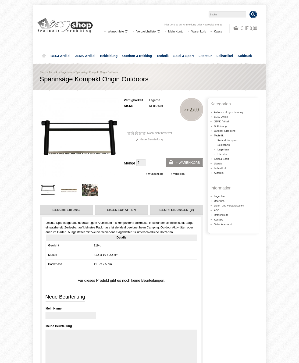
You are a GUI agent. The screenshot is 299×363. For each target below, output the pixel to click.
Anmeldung (189, 24)
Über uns (219, 200)
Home (44, 56)
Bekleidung (108, 56)
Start (42, 72)
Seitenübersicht (223, 224)
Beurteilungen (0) (176, 210)
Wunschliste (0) (118, 31)
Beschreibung (66, 210)
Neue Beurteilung (149, 139)
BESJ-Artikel (60, 56)
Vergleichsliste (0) (148, 31)
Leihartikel (225, 56)
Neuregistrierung (212, 24)
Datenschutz (221, 215)
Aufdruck (245, 56)
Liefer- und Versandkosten (229, 205)
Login (159, 329)
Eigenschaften (121, 210)
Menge (129, 163)
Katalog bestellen (223, 333)
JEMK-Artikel (85, 56)
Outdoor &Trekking (137, 56)
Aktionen (105, 329)
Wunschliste (163, 338)
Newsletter (162, 343)
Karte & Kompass (227, 140)
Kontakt (218, 219)
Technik (163, 56)
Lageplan (219, 196)
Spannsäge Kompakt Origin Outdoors (96, 72)
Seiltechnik (223, 144)
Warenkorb (198, 31)
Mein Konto (176, 31)
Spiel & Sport (183, 56)
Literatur (205, 56)
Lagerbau (66, 72)
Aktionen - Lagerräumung (228, 112)
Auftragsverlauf (165, 333)
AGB (216, 210)
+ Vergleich (176, 173)
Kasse (218, 31)
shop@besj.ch (133, 289)
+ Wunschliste (152, 173)
